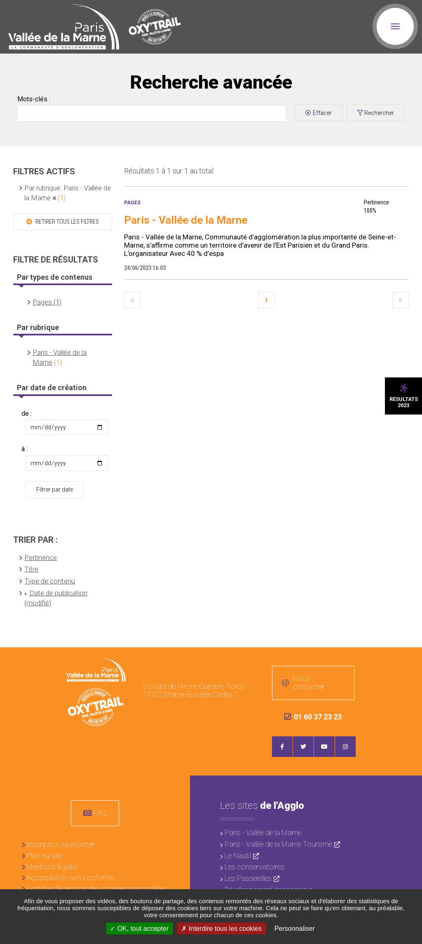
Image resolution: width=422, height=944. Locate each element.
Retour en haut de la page (409, 659)
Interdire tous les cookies (221, 928)
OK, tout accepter (139, 928)
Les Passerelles (248, 878)
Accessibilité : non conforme (70, 877)
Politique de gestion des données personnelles (96, 888)
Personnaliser (294, 928)
